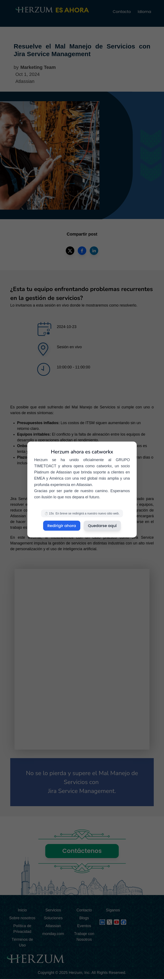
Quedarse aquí (102, 525)
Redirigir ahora (61, 525)
